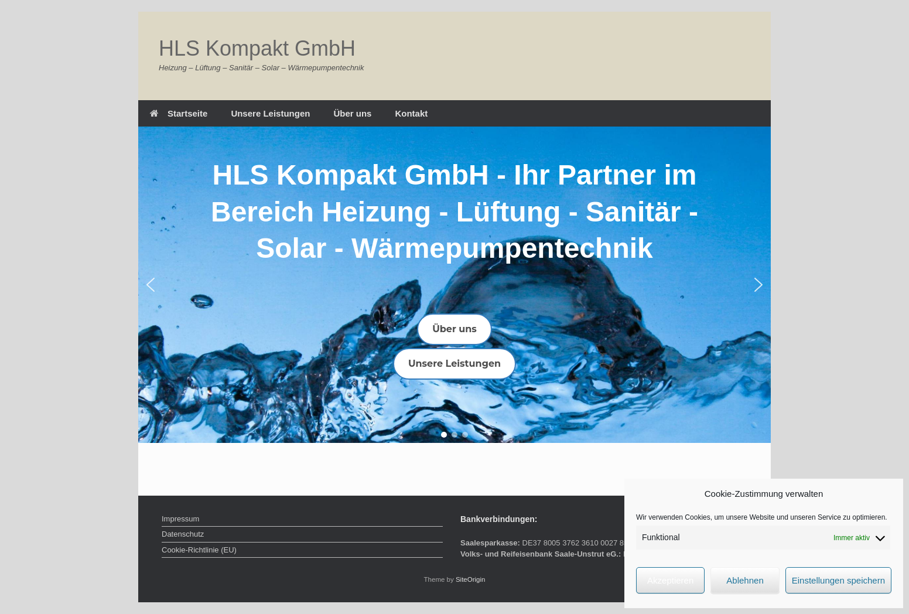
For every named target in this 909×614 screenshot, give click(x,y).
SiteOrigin (471, 579)
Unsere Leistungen (270, 113)
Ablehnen (744, 580)
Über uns (352, 113)
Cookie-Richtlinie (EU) (199, 549)
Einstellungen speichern (838, 580)
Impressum (180, 518)
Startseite (178, 113)
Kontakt (411, 113)
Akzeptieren (670, 580)
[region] (454, 285)
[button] (150, 284)
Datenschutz (183, 534)
